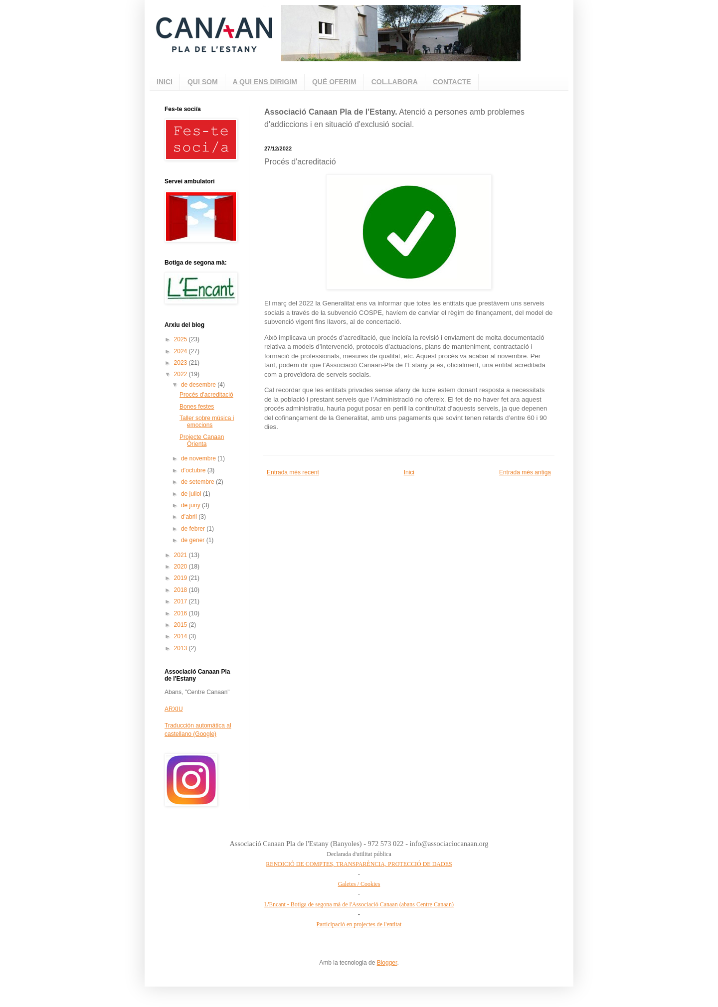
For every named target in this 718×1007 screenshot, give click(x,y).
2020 (181, 566)
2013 (181, 648)
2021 (181, 555)
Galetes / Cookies (359, 883)
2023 (181, 362)
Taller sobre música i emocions (207, 422)
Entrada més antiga (525, 472)
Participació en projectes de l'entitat (359, 924)
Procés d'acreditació (206, 394)
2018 (181, 589)
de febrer (193, 528)
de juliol (192, 493)
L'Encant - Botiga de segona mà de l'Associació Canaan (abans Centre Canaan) (359, 904)
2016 (181, 613)
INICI (165, 82)
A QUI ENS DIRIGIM (265, 82)
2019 (181, 578)
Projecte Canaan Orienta (202, 440)
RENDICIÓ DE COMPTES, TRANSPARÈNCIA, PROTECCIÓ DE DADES (359, 864)
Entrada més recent (293, 472)
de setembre (198, 481)
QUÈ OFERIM (334, 82)
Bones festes (197, 406)
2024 (181, 351)
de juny (191, 505)
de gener (193, 540)
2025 (181, 339)
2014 (181, 636)
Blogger (387, 962)
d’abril (189, 516)
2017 (181, 601)
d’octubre (194, 470)
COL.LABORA (394, 82)
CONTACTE (452, 82)
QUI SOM (202, 82)
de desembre (199, 384)
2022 (181, 374)
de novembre (199, 458)
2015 (181, 624)
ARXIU (174, 709)
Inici (409, 472)
